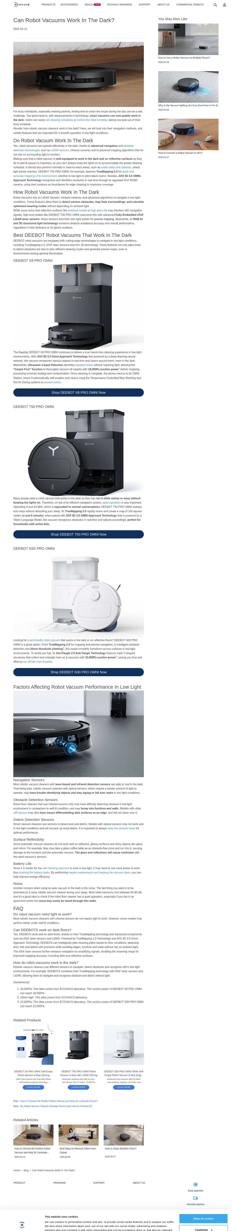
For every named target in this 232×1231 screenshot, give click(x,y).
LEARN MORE (33, 1087)
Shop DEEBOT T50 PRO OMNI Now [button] (78, 534)
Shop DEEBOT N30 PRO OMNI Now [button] (79, 672)
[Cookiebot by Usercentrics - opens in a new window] (22, 1224)
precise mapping (104, 219)
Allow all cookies (203, 1199)
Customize (203, 1210)
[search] (215, 5)
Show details (53, 1224)
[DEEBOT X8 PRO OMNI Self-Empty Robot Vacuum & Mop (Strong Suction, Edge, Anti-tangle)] (33, 1087)
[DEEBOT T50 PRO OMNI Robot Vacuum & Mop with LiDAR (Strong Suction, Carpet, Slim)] (78, 1087)
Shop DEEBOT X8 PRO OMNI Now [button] (79, 392)
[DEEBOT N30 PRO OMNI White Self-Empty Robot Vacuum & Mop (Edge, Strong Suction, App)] (123, 1087)
